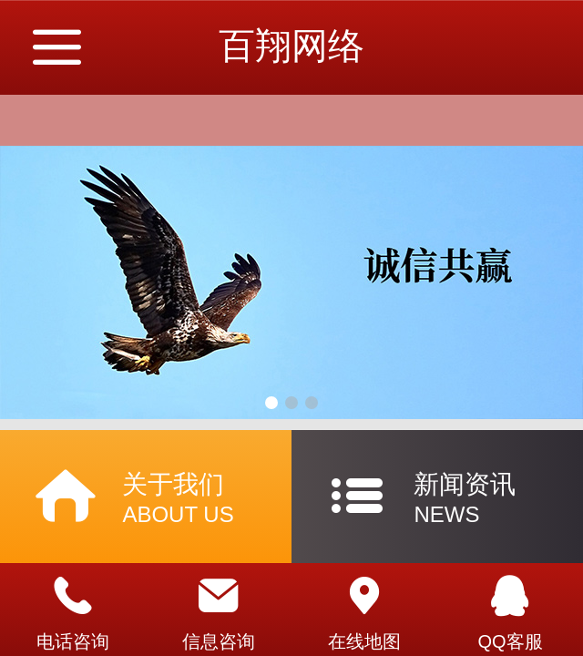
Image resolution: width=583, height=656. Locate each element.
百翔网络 (291, 46)
